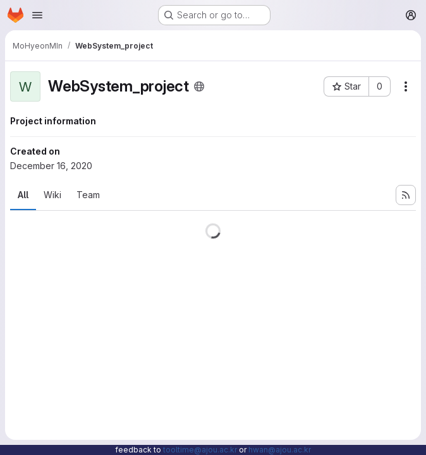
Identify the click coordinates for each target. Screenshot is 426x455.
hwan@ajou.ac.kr (279, 449)
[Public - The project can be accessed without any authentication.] (199, 86)
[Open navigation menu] (37, 15)
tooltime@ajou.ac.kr (200, 449)
